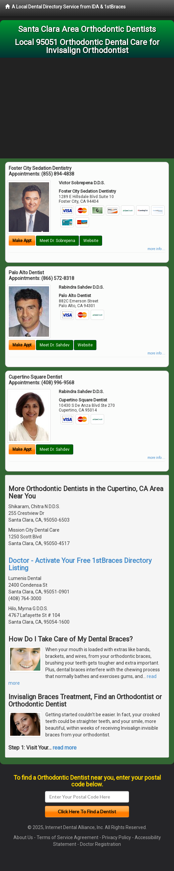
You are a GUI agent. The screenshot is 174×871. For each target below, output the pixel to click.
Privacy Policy (116, 837)
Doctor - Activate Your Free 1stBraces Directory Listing (79, 564)
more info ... (156, 249)
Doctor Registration (100, 844)
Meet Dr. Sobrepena (57, 240)
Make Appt (22, 240)
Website (90, 240)
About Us (23, 837)
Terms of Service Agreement (67, 837)
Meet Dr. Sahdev (55, 345)
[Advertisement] (87, 108)
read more (65, 747)
